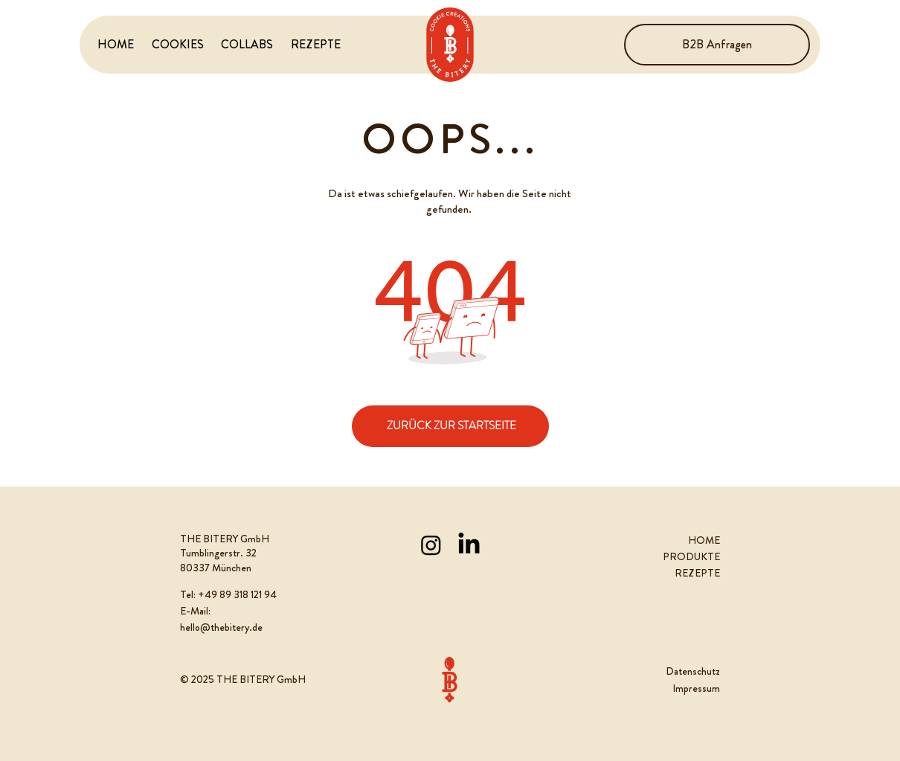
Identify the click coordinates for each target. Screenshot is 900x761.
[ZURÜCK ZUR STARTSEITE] (450, 426)
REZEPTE (697, 572)
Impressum (696, 688)
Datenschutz (693, 671)
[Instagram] (431, 545)
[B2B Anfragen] (717, 44)
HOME (704, 540)
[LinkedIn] (469, 545)
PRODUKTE (691, 556)
